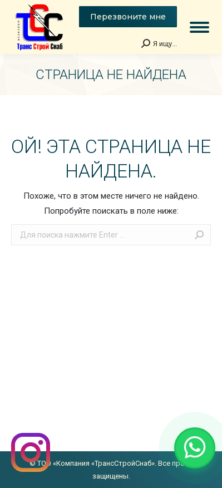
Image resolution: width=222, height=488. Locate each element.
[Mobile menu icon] (199, 27)
